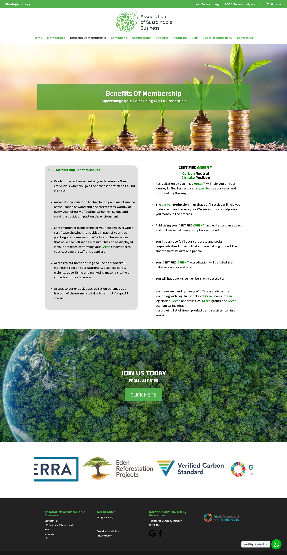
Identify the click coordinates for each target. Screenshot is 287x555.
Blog (194, 38)
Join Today (202, 4)
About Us (180, 38)
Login (217, 4)
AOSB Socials (234, 4)
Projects (162, 38)
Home (38, 38)
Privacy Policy (104, 535)
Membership (56, 38)
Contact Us (245, 38)
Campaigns (119, 38)
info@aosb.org (105, 517)
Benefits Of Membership (88, 38)
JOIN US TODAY (143, 383)
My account (254, 4)
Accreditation (142, 38)
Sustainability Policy (108, 531)
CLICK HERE (143, 404)
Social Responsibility (217, 38)
